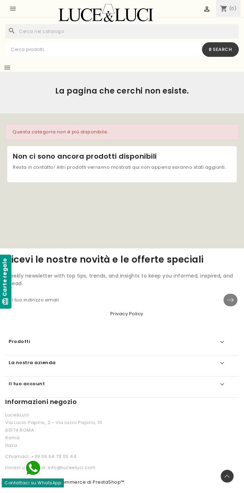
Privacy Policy (126, 313)
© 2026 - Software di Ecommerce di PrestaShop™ (65, 482)
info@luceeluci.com (72, 467)
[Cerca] (122, 31)
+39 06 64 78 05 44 (53, 456)
